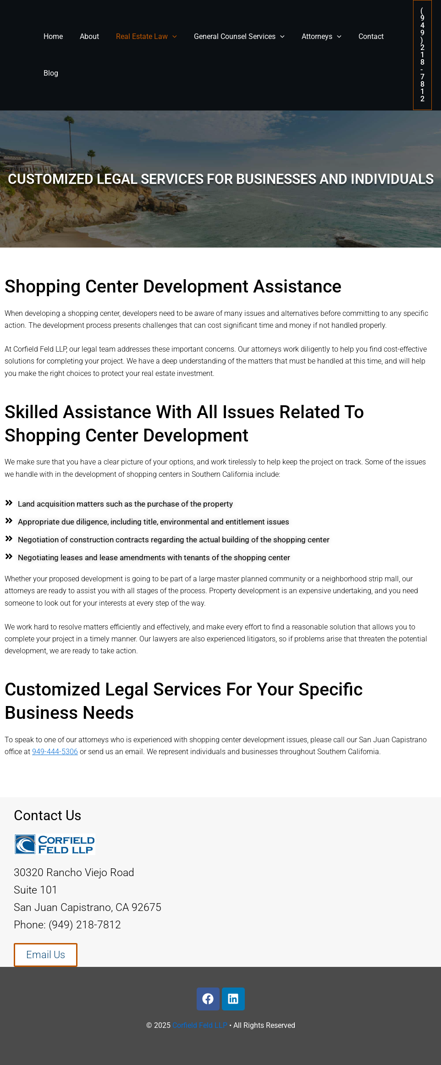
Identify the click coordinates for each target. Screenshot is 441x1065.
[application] (166, 36)
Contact (357, 36)
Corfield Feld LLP (199, 1025)
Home (51, 36)
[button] (422, 55)
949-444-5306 (55, 751)
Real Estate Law (140, 36)
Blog (49, 73)
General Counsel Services (231, 36)
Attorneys (311, 36)
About (85, 36)
